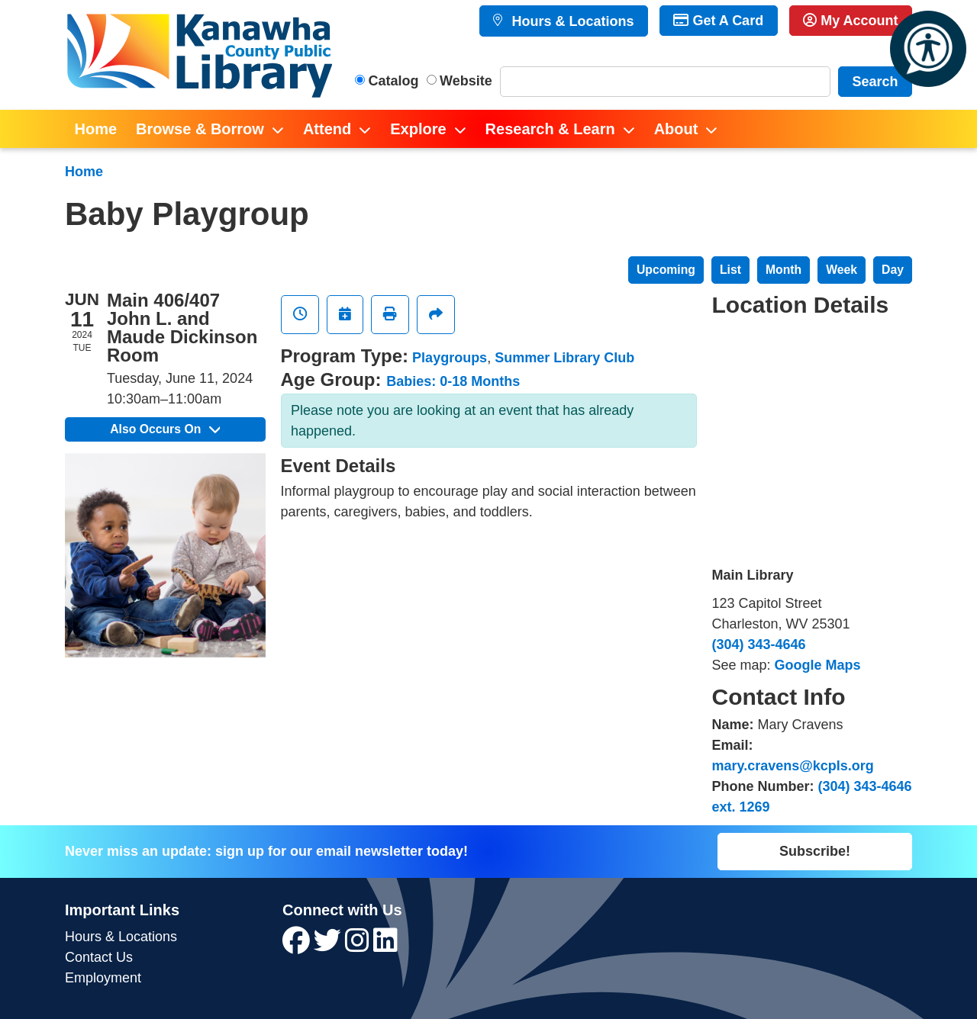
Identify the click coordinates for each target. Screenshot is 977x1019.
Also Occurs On (165, 429)
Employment (103, 977)
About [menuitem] (676, 129)
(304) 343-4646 (759, 644)
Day (893, 269)
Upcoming (666, 269)
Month (783, 269)
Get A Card (718, 20)
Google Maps (818, 665)
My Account (850, 20)
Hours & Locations (571, 21)
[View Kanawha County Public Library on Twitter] (329, 945)
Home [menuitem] (96, 129)
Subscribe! (814, 851)
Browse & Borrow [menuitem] (200, 129)
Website (466, 80)
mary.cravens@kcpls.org (793, 765)
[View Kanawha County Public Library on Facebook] (298, 945)
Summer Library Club (564, 357)
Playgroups (449, 357)
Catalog (394, 80)
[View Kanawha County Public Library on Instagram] (359, 945)
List (730, 269)
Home (84, 171)
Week (841, 269)
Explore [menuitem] (418, 129)
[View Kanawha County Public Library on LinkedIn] (385, 945)
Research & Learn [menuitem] (550, 129)
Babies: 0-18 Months (453, 381)
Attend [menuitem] (327, 129)
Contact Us (99, 957)
